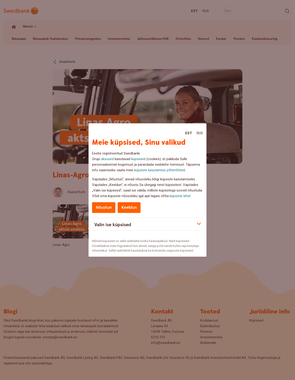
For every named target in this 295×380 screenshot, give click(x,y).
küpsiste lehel (180, 196)
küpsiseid (138, 159)
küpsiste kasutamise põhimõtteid (159, 170)
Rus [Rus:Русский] (200, 133)
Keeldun (129, 207)
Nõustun (104, 207)
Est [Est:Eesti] (188, 133)
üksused (107, 159)
